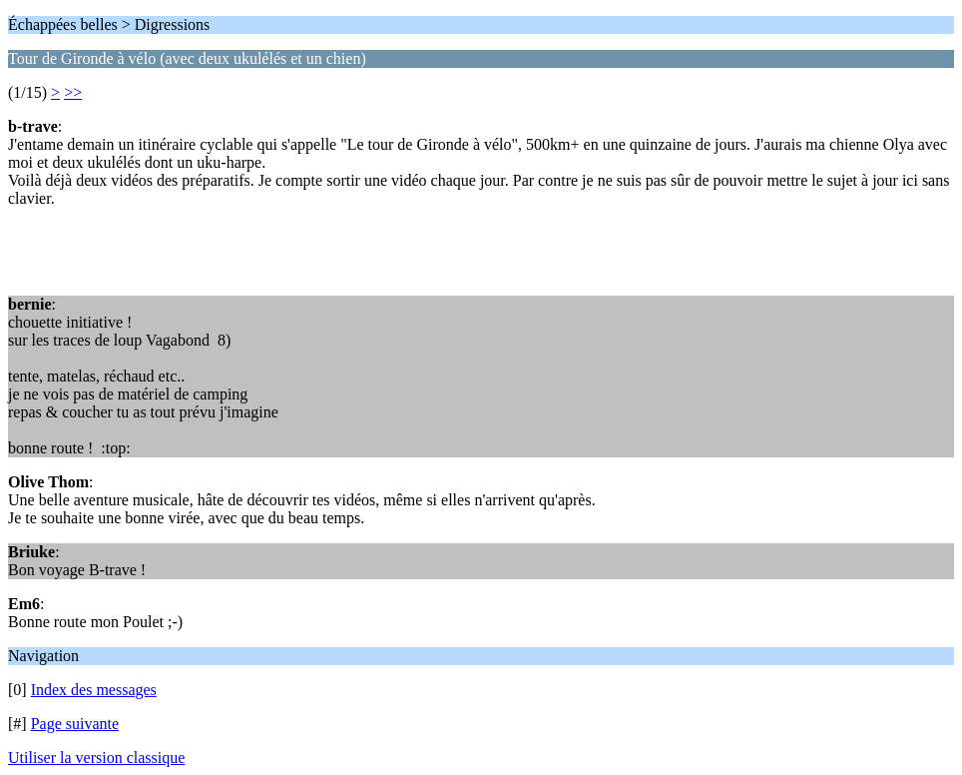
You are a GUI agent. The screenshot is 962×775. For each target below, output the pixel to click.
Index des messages (94, 689)
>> (73, 92)
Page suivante (75, 723)
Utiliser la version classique (96, 757)
